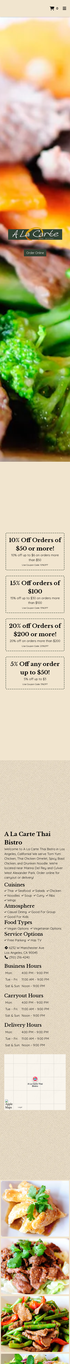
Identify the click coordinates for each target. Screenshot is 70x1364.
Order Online (35, 253)
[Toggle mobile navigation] (64, 8)
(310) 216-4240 (17, 957)
